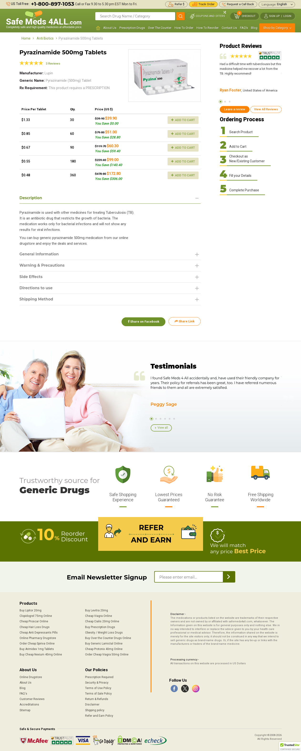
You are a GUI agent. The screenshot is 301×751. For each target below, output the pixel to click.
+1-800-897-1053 (52, 4)
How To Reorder (207, 28)
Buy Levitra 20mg (96, 610)
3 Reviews (53, 63)
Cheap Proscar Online (34, 621)
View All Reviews (266, 109)
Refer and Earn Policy (99, 715)
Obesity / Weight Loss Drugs (104, 632)
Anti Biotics (45, 38)
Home (26, 38)
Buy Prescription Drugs (100, 627)
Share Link (184, 322)
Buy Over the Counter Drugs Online (108, 637)
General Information (40, 254)
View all (163, 427)
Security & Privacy (96, 682)
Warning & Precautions (43, 265)
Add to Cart (183, 120)
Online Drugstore (31, 677)
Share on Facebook (143, 322)
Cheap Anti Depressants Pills (39, 632)
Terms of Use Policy (98, 688)
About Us (109, 28)
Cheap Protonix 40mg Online (103, 648)
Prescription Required (99, 677)
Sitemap (25, 710)
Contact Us (229, 28)
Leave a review (234, 109)
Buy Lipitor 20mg (30, 610)
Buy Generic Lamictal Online (103, 643)
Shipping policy (94, 710)
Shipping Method (37, 300)
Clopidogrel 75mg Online (36, 616)
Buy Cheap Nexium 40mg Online (41, 654)
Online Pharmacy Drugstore (38, 637)
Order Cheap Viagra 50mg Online (106, 654)
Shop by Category (275, 28)
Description (31, 198)
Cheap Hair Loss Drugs (35, 627)
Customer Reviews (32, 698)
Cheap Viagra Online (98, 616)
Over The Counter (159, 28)
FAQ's (244, 28)
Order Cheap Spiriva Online (37, 643)
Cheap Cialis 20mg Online (102, 621)
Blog (254, 28)
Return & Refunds (96, 698)
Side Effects (31, 277)
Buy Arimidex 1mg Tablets (37, 648)
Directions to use (36, 288)
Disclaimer (92, 704)
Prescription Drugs (132, 28)
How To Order (183, 28)
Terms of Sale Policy (98, 693)
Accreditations (29, 704)
